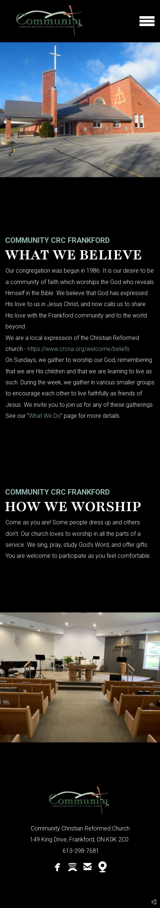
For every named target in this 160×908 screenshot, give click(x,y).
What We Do (44, 415)
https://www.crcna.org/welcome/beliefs (78, 348)
